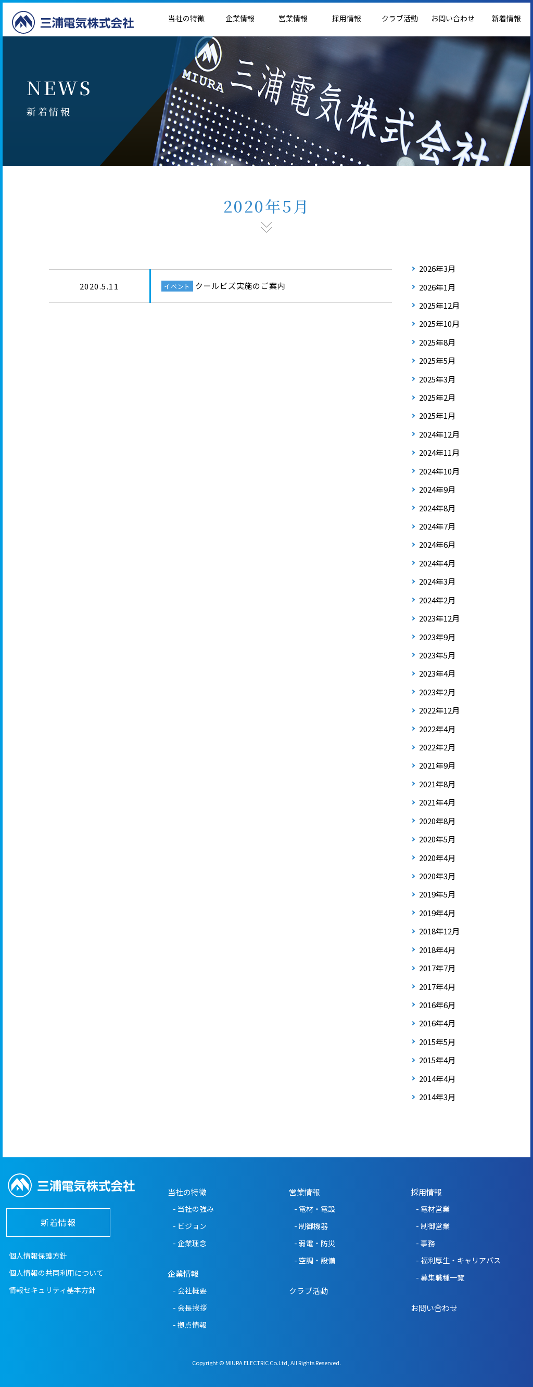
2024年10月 (439, 471)
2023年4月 (437, 673)
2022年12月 (439, 710)
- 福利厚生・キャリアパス (458, 1260)
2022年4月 (437, 728)
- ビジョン (190, 1226)
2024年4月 (437, 563)
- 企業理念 (190, 1243)
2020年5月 (437, 839)
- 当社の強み (193, 1209)
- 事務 (425, 1243)
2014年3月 (437, 1096)
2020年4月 (437, 857)
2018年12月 (439, 931)
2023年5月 (437, 655)
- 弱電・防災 (314, 1243)
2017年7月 (437, 967)
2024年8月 (437, 508)
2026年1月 (437, 287)
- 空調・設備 (314, 1260)
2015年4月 (437, 1059)
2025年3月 (437, 379)
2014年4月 (437, 1078)
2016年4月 (437, 1023)
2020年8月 (437, 820)
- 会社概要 (190, 1290)
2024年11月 (439, 452)
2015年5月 (437, 1041)
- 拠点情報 (190, 1324)
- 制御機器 (311, 1226)
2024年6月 (437, 544)
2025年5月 (437, 360)
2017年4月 (437, 986)
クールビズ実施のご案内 (240, 285)
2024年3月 (437, 581)
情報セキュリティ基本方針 (52, 1290)
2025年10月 (439, 323)
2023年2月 (437, 691)
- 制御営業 (433, 1226)
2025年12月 (439, 305)
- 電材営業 (433, 1209)
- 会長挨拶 (190, 1307)
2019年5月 (437, 894)
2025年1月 (437, 415)
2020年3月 (437, 875)
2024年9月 (437, 489)
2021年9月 (437, 765)
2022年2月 (437, 747)
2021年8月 (437, 783)
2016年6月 (437, 1004)
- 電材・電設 (314, 1209)
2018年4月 (437, 949)
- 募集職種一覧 (440, 1277)
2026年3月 (437, 268)
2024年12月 (439, 434)
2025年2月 (437, 397)
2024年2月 (437, 600)
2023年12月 (439, 618)
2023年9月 (437, 636)
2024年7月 (437, 526)
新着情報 (58, 1222)
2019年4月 (437, 912)
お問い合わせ (453, 18)
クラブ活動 (400, 18)
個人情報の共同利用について (56, 1272)
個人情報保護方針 (38, 1255)
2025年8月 (437, 342)
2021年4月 (437, 802)
